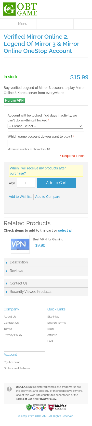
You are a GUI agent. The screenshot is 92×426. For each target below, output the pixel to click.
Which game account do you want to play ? (40, 136)
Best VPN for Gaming (48, 239)
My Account (12, 362)
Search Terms (56, 322)
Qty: (12, 183)
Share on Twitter (23, 204)
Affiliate (52, 335)
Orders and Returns (17, 368)
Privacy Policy (13, 335)
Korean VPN (14, 100)
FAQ (50, 341)
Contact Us (11, 322)
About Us (10, 316)
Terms (8, 329)
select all (65, 230)
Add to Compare (47, 197)
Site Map (53, 316)
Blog (50, 329)
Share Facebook (14, 204)
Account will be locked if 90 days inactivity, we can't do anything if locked (42, 118)
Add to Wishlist (20, 197)
